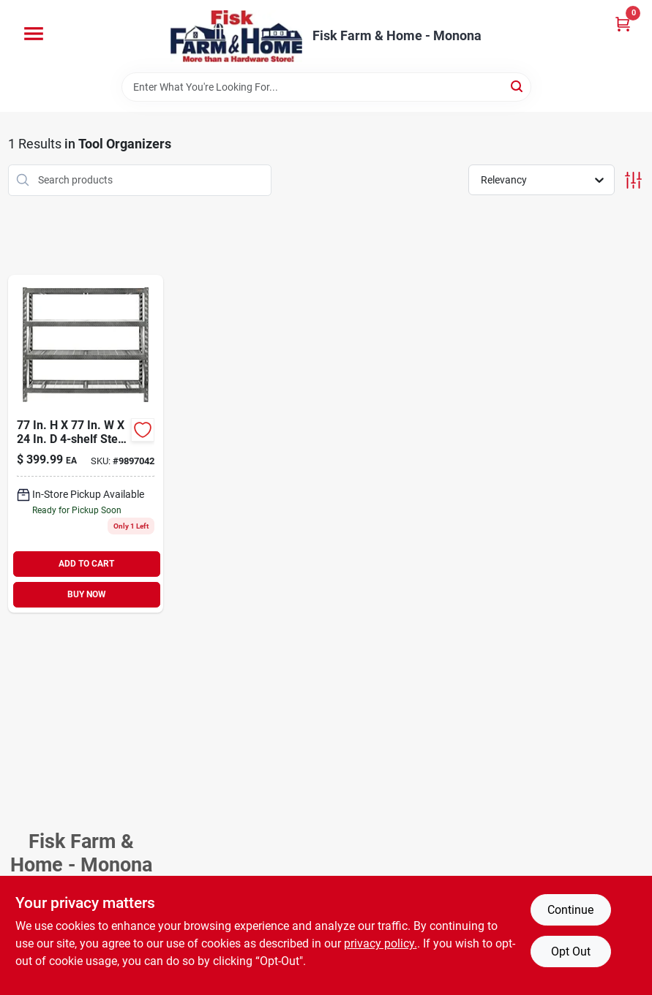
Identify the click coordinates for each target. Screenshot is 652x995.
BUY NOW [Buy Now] (86, 594)
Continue (570, 910)
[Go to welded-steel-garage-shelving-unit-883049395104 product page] (85, 444)
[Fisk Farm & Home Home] (236, 36)
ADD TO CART (86, 564)
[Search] (517, 86)
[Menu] (33, 33)
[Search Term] (326, 87)
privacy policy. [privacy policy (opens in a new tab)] (380, 943)
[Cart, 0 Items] (622, 23)
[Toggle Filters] (633, 180)
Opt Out (571, 951)
